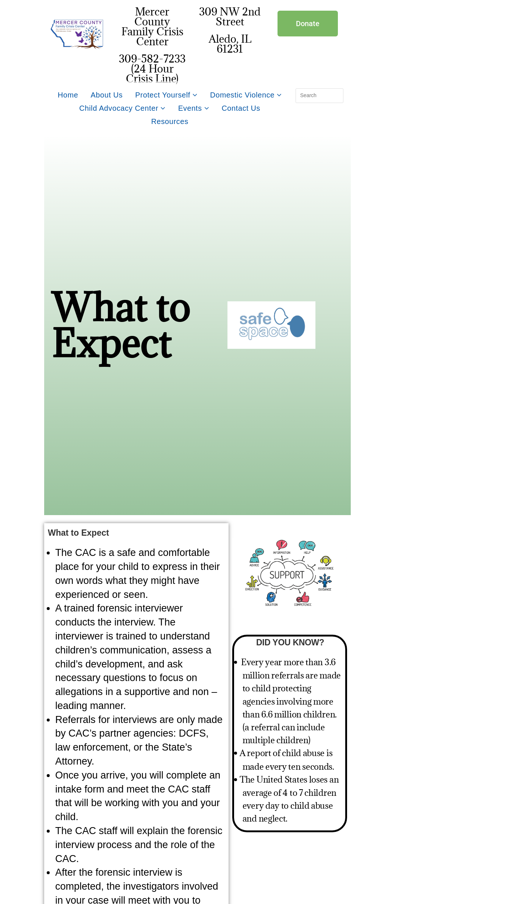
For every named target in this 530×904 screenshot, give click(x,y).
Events (193, 108)
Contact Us (241, 108)
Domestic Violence (246, 95)
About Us (107, 95)
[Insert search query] (319, 95)
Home (68, 95)
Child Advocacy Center (122, 108)
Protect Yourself (166, 95)
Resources (169, 121)
